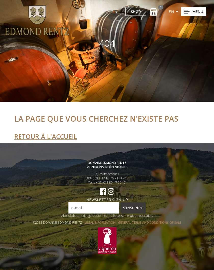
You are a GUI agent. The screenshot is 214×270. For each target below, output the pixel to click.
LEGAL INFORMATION (100, 222)
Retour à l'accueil (45, 136)
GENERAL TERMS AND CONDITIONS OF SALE (149, 222)
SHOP (136, 11)
